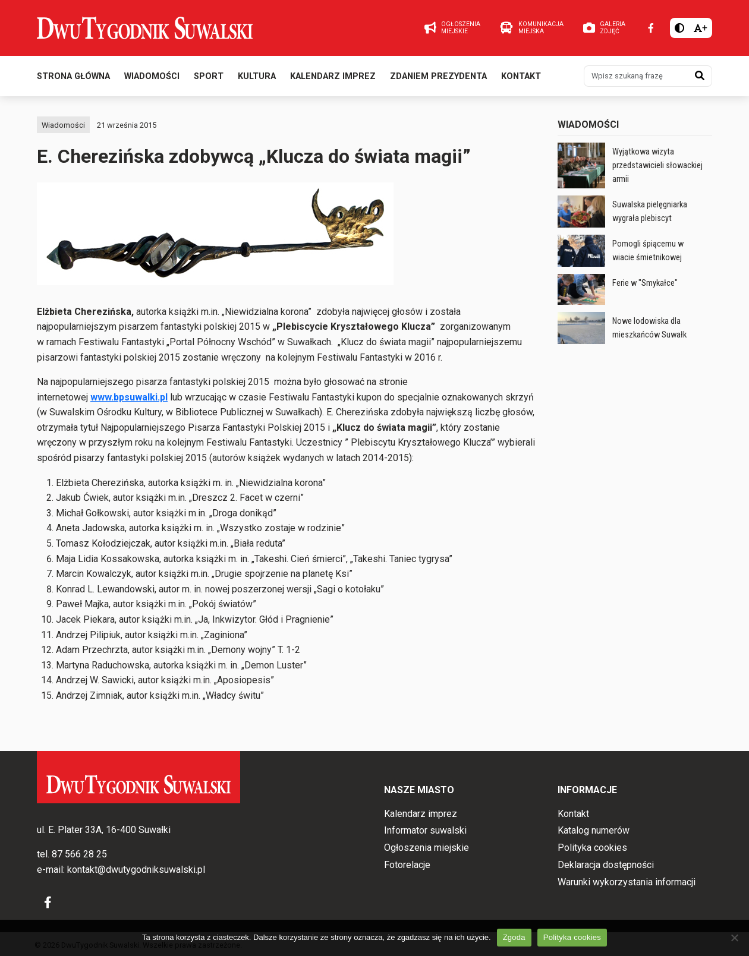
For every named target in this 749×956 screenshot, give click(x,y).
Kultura (257, 76)
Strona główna (73, 76)
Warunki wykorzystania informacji (627, 882)
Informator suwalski (425, 830)
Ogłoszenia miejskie (426, 847)
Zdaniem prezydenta (438, 76)
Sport (209, 76)
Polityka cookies (592, 847)
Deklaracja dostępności (606, 864)
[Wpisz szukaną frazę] (636, 76)
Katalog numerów (594, 830)
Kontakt (521, 76)
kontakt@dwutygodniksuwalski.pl (136, 869)
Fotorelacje (407, 864)
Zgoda (514, 937)
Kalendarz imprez (333, 76)
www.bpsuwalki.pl (129, 397)
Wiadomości (152, 76)
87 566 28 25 (79, 854)
